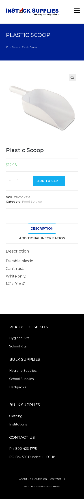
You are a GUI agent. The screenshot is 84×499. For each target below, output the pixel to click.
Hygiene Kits (19, 338)
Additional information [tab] (42, 238)
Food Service (32, 201)
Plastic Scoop (29, 47)
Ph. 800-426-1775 (23, 449)
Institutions (18, 424)
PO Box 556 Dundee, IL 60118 (32, 457)
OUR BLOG (40, 479)
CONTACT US (57, 479)
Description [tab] (42, 228)
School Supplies (21, 379)
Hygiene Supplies (23, 371)
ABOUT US (25, 479)
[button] (72, 77)
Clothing (15, 416)
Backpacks (17, 387)
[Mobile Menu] (75, 11)
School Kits (17, 346)
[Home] (7, 47)
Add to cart (48, 181)
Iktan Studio (53, 486)
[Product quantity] (18, 180)
